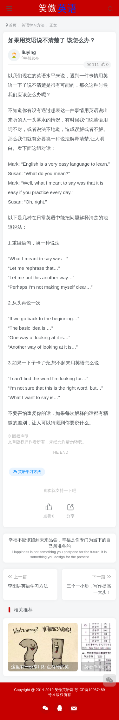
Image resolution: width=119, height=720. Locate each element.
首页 (11, 25)
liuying (29, 52)
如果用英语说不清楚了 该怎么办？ (51, 40)
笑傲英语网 (64, 690)
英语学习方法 (33, 25)
